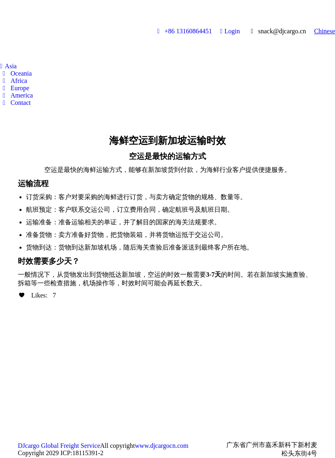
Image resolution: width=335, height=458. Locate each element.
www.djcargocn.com (162, 445)
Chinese (324, 31)
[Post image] (30, 349)
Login (230, 31)
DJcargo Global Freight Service (59, 445)
